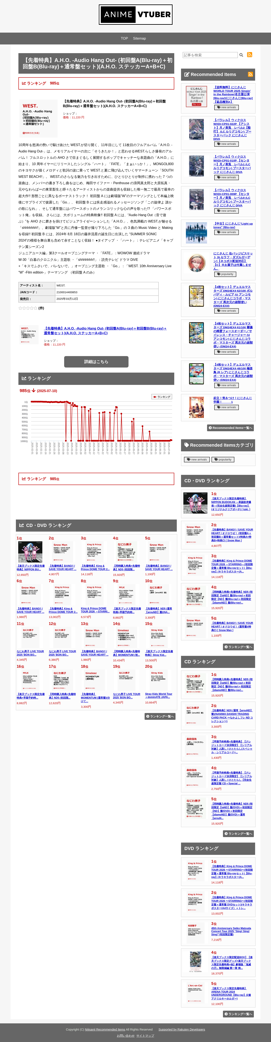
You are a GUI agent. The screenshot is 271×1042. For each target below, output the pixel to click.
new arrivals (226, 107)
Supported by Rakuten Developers (182, 1029)
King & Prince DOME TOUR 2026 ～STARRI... (95, 610)
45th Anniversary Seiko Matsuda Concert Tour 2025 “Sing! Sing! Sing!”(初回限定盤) (231, 931)
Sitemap (139, 38)
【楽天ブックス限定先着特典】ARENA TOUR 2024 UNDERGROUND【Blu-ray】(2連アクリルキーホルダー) (231, 993)
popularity (225, 274)
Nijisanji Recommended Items (105, 1029)
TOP (124, 38)
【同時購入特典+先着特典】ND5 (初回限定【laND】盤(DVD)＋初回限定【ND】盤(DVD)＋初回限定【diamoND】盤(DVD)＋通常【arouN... (232, 811)
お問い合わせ (126, 1035)
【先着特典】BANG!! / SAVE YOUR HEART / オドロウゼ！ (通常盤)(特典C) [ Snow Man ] (232, 627)
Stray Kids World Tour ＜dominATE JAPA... (158, 695)
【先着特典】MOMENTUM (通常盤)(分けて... (95, 698)
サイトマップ (145, 1035)
